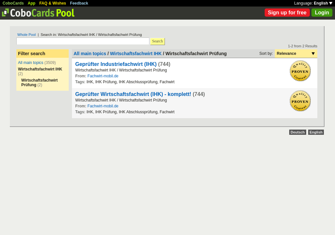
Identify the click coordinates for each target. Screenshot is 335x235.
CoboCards (13, 3)
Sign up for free (287, 12)
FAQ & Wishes (52, 3)
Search (157, 41)
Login (322, 12)
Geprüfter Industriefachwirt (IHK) (116, 64)
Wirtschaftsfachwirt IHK (136, 53)
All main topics (30, 62)
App (31, 3)
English (323, 3)
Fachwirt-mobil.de (102, 76)
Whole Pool (26, 35)
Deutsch (298, 132)
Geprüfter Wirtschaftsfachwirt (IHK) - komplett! (133, 94)
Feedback (79, 3)
